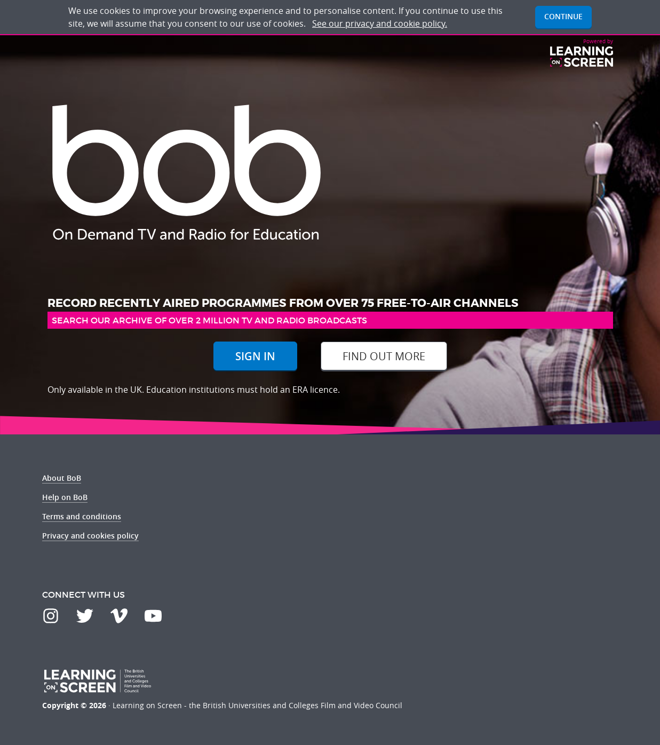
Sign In (255, 356)
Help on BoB (65, 497)
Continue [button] (563, 16)
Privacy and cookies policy (90, 535)
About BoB (61, 478)
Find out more (384, 356)
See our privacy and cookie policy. (379, 23)
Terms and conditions (81, 516)
